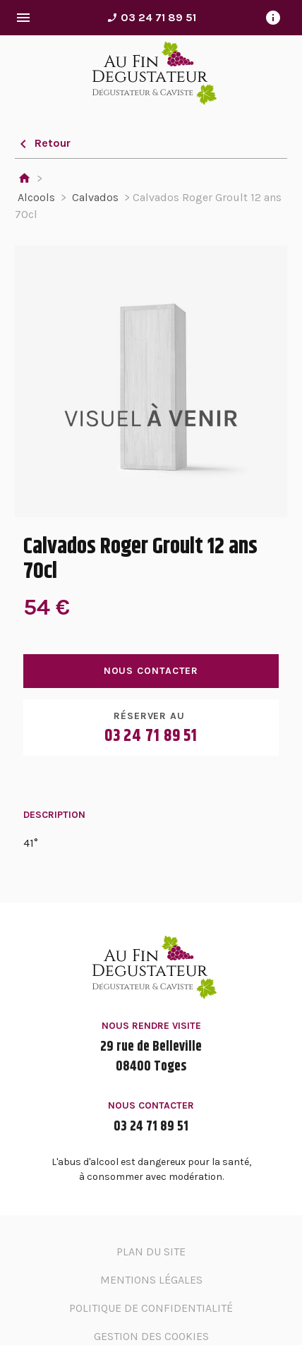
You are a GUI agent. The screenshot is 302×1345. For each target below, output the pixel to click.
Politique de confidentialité (151, 1308)
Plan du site (151, 1251)
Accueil (24, 179)
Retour (43, 143)
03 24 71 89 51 (151, 17)
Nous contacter (151, 671)
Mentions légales (151, 1279)
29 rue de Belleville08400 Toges (151, 1057)
